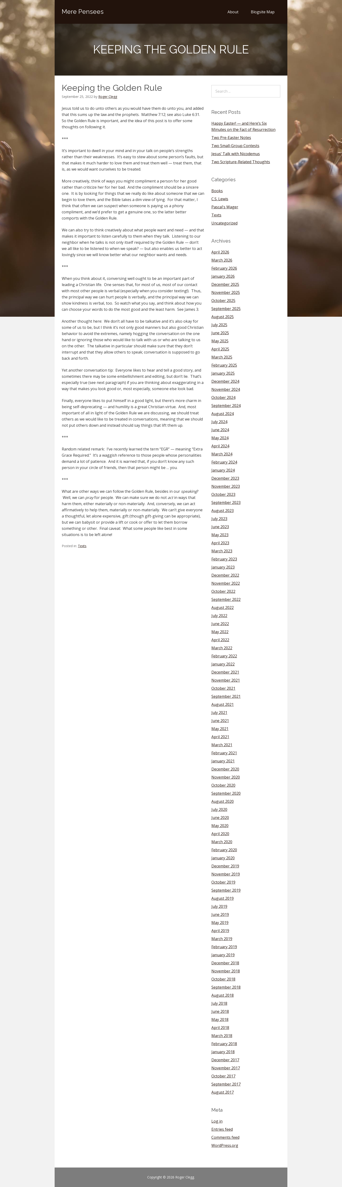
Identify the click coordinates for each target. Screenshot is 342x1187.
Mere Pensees (83, 11)
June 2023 (220, 526)
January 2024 (223, 470)
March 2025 (221, 357)
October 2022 (223, 591)
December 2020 (225, 769)
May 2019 (219, 922)
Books (217, 190)
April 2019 (220, 930)
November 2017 (225, 1068)
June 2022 (220, 623)
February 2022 (224, 656)
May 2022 (219, 631)
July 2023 (219, 518)
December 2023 (225, 478)
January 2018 (223, 1051)
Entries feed (222, 1129)
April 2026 (220, 252)
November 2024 (225, 389)
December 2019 (225, 866)
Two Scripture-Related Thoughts (240, 161)
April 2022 (220, 639)
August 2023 (222, 510)
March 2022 (221, 648)
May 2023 (219, 534)
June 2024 (220, 429)
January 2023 (223, 567)
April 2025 (220, 349)
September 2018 (226, 987)
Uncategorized (224, 223)
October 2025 (223, 300)
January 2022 (223, 664)
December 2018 (225, 963)
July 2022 (219, 615)
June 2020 (220, 817)
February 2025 (224, 365)
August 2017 (222, 1092)
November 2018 (225, 971)
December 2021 (225, 672)
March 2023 (221, 551)
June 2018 (220, 1011)
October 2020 (223, 785)
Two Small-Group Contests (235, 145)
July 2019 (219, 906)
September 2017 (226, 1084)
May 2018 (219, 1019)
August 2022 (222, 607)
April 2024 (220, 446)
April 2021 (220, 736)
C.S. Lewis (219, 198)
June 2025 (220, 332)
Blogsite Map (263, 11)
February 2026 (224, 268)
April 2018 (220, 1027)
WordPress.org (224, 1145)
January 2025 (223, 373)
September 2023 (226, 502)
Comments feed (225, 1137)
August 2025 (222, 316)
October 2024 (223, 397)
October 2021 (223, 688)
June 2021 (220, 720)
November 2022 (225, 583)
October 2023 (223, 494)
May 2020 (219, 825)
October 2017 (223, 1076)
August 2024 (222, 413)
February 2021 (224, 753)
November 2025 (225, 292)
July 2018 (219, 1003)
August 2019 (222, 898)
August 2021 (222, 704)
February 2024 (224, 462)
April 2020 (220, 833)
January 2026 (223, 276)
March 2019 (221, 938)
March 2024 (221, 454)
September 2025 (226, 308)
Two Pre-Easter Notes (231, 137)
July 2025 (219, 324)
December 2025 (225, 284)
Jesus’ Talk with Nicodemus (235, 153)
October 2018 (223, 979)
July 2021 (219, 712)
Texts (82, 546)
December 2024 (225, 381)
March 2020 (221, 841)
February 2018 (224, 1043)
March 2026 (221, 260)
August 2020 (222, 801)
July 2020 (219, 809)
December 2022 (225, 575)
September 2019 (226, 890)
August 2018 (222, 995)
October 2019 (223, 882)
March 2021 (221, 744)
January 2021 (223, 761)
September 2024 (226, 405)
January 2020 (223, 858)
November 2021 (225, 680)
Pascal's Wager (224, 207)
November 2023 (225, 486)
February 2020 (224, 849)
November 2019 (225, 874)
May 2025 (219, 341)
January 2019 (223, 954)
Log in (217, 1121)
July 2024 (219, 421)
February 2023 (224, 559)
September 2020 (226, 793)
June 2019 (220, 914)
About (233, 11)
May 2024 (219, 437)
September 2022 (226, 599)
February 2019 (224, 946)
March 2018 (221, 1035)
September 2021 (226, 696)
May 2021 (219, 728)
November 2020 (225, 777)
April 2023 (220, 543)
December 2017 (225, 1060)
